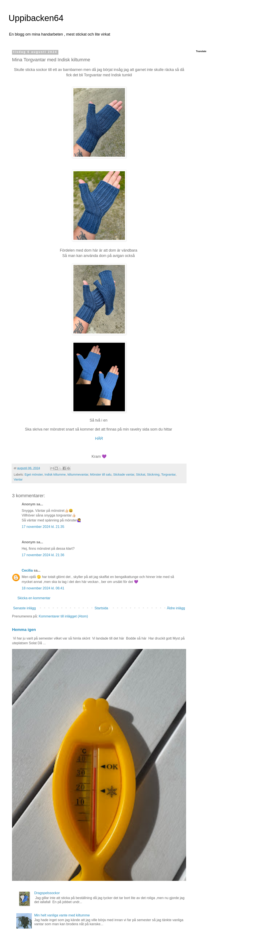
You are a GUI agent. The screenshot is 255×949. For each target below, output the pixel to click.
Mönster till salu (100, 474)
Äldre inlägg (176, 608)
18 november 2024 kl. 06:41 (43, 588)
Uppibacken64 (36, 18)
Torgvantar (168, 474)
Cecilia (27, 570)
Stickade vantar (123, 474)
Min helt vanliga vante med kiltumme (62, 915)
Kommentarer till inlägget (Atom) (63, 616)
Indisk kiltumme (55, 474)
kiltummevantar (77, 474)
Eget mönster (33, 474)
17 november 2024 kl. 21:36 (43, 555)
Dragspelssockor (47, 893)
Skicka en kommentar (33, 598)
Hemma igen (24, 629)
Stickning (153, 474)
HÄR (99, 438)
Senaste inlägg (24, 608)
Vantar (18, 479)
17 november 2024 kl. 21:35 (43, 527)
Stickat (140, 474)
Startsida (101, 608)
